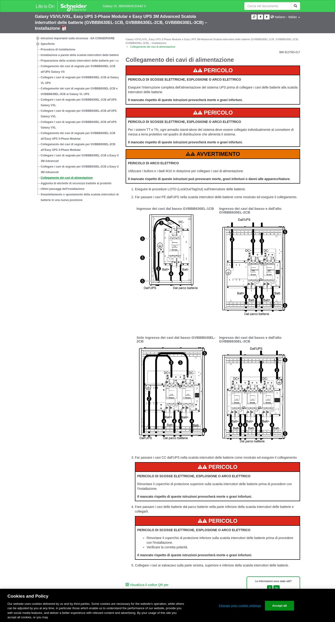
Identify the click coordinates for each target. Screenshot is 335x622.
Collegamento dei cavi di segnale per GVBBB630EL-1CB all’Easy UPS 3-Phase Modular (78, 136)
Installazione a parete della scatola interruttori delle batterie (80, 55)
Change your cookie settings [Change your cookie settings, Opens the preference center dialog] (240, 605)
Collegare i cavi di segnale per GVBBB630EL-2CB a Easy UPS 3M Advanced (81, 169)
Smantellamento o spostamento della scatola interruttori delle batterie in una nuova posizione (82, 197)
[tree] (77, 119)
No (276, 587)
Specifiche (48, 44)
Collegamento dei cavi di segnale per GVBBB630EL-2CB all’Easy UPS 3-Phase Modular (78, 147)
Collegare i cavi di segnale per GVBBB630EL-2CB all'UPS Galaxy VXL (79, 113)
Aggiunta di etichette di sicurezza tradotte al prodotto (76, 183)
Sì (269, 587)
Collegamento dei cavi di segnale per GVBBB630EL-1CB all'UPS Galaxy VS (78, 69)
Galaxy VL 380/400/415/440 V (124, 6)
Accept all (279, 605)
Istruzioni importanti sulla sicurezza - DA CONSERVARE (78, 38)
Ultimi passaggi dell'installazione (62, 189)
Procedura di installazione (58, 49)
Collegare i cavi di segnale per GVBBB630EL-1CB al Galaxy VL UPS (80, 80)
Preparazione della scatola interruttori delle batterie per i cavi (81, 60)
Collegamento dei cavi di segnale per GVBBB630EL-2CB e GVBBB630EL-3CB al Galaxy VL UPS (79, 91)
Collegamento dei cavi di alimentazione (67, 177)
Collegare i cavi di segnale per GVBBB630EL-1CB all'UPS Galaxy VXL (79, 102)
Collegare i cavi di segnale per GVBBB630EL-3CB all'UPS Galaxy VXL (79, 124)
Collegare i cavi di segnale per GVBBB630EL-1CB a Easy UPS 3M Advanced (81, 158)
